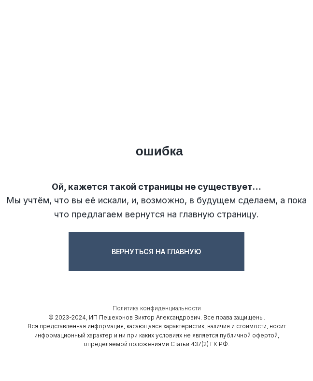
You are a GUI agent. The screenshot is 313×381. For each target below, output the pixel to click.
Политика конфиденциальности (157, 308)
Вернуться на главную (156, 251)
